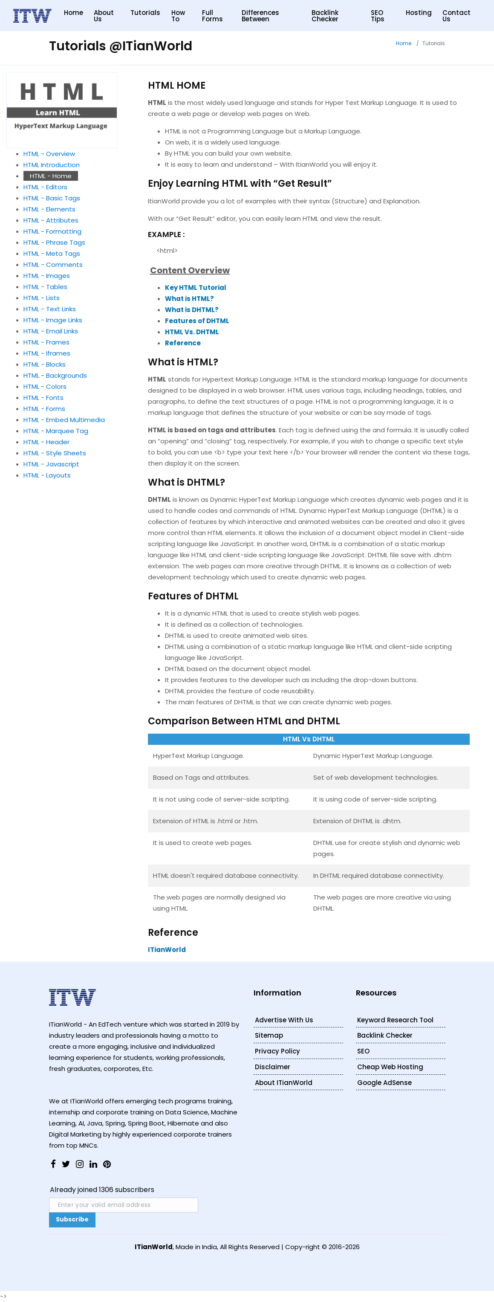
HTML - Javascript (51, 464)
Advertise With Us (284, 1020)
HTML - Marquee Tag (55, 430)
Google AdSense (384, 1082)
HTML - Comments (53, 264)
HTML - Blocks (44, 364)
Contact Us (456, 15)
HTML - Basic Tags (51, 198)
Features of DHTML (197, 320)
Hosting (419, 12)
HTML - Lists (41, 297)
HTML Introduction (51, 164)
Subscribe (72, 1219)
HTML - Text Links (49, 308)
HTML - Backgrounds (55, 375)
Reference (183, 343)
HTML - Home (51, 175)
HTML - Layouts (47, 475)
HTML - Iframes (46, 353)
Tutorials (145, 12)
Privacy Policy (277, 1051)
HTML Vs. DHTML (192, 331)
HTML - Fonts (43, 397)
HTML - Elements (49, 209)
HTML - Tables (45, 286)
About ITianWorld (283, 1082)
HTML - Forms (44, 408)
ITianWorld (167, 949)
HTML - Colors (44, 386)
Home (73, 12)
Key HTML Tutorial (195, 287)
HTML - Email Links (50, 331)
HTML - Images (46, 275)
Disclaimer (272, 1066)
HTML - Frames (46, 342)
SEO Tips (377, 15)
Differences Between (260, 15)
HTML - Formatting (52, 231)
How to (178, 15)
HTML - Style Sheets (54, 452)
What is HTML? (189, 298)
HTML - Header (46, 441)
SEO (363, 1051)
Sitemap (269, 1035)
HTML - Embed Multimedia (64, 419)
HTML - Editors (45, 186)
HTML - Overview (49, 153)
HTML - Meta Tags (51, 253)
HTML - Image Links (52, 319)
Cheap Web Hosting (390, 1066)
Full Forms (212, 15)
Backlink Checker (325, 15)
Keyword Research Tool (395, 1020)
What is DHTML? (192, 309)
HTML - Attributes (50, 220)
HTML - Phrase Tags (54, 242)
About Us (104, 15)
